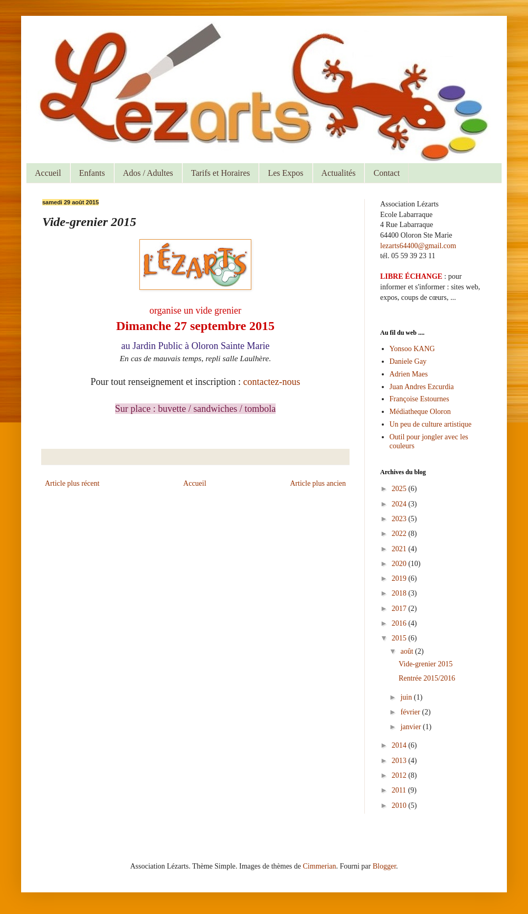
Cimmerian (319, 866)
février (411, 712)
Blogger (384, 866)
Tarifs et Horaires (220, 172)
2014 (400, 745)
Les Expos (285, 172)
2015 (400, 638)
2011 (400, 790)
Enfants (92, 172)
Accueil (48, 172)
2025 (400, 489)
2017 (400, 609)
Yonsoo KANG (412, 349)
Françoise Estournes (419, 399)
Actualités (339, 172)
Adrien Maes (409, 374)
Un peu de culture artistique (431, 424)
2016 (400, 623)
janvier (411, 727)
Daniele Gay (408, 361)
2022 (400, 534)
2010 (400, 805)
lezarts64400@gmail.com (418, 246)
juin (406, 697)
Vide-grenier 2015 (425, 664)
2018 (400, 593)
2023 (400, 519)
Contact (386, 172)
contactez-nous (271, 381)
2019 (400, 578)
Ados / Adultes (148, 172)
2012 (400, 775)
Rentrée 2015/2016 (427, 678)
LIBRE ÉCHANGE (411, 276)
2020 (400, 564)
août (407, 651)
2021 (400, 549)
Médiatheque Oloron (420, 412)
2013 (400, 761)
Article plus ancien (318, 483)
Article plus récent (72, 483)
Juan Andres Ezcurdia (422, 387)
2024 (400, 504)
